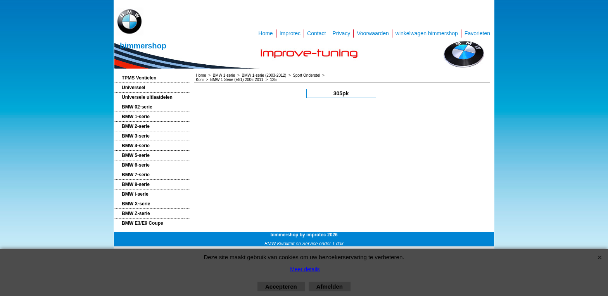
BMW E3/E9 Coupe (142, 223)
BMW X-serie (136, 204)
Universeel (133, 87)
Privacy (341, 33)
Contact (316, 33)
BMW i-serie (135, 194)
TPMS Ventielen (139, 78)
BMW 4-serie (136, 145)
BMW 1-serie (136, 116)
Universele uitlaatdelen (147, 97)
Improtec (290, 33)
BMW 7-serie (136, 174)
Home (265, 33)
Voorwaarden (373, 33)
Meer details (305, 269)
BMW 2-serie (136, 126)
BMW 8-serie (136, 184)
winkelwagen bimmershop (427, 33)
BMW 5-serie (136, 155)
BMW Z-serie (136, 213)
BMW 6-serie (136, 165)
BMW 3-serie (136, 136)
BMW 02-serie (137, 107)
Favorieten (477, 33)
